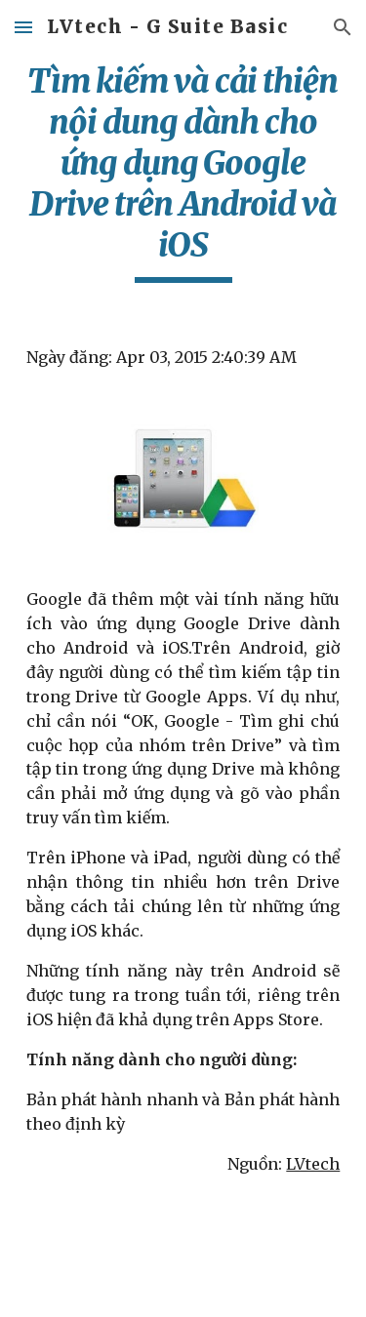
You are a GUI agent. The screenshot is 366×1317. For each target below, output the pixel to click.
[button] (23, 27)
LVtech (313, 1164)
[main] (183, 172)
